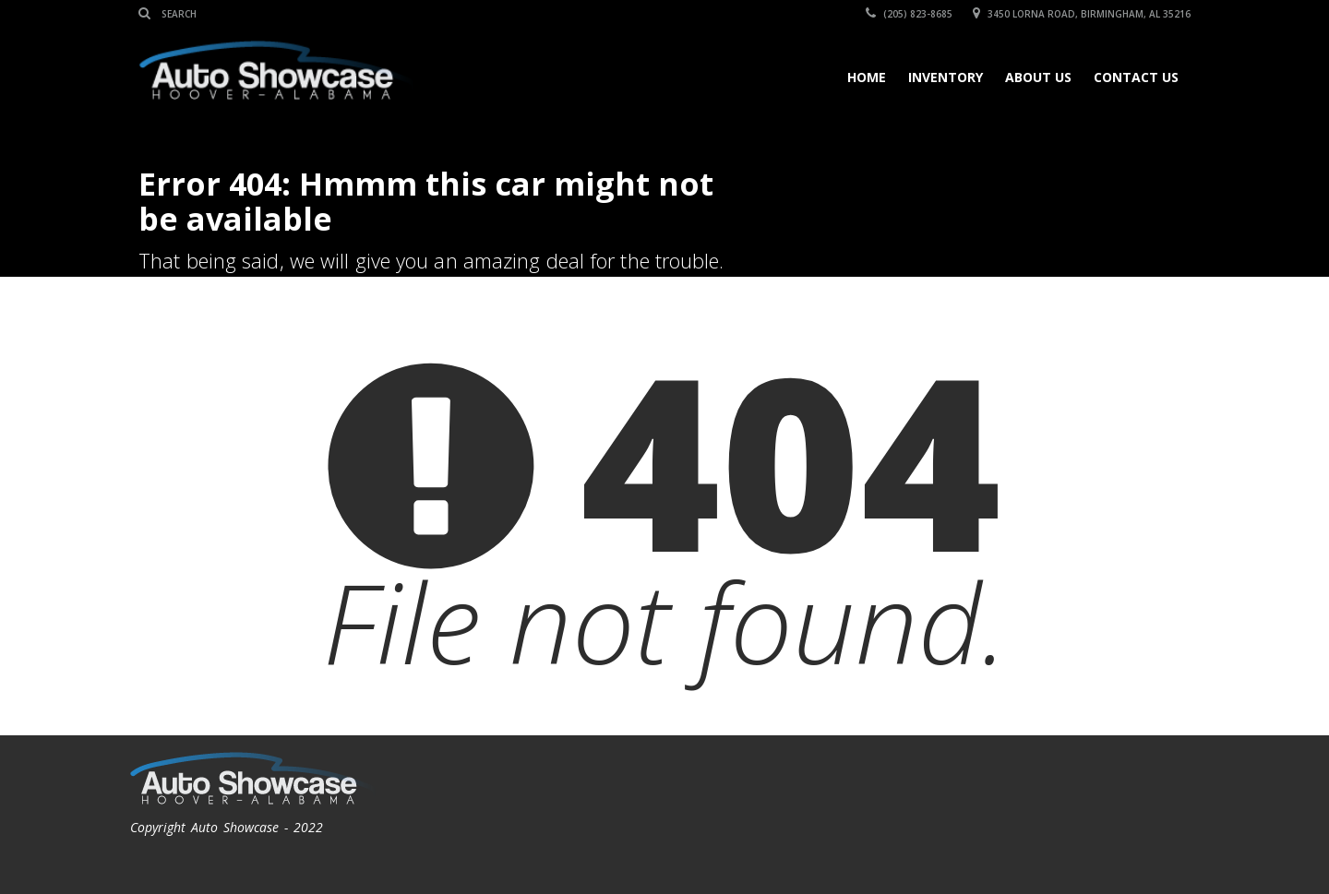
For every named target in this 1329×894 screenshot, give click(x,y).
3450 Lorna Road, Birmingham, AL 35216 (1082, 13)
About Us (1038, 77)
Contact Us (1136, 77)
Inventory (945, 77)
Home (866, 77)
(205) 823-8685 (909, 13)
